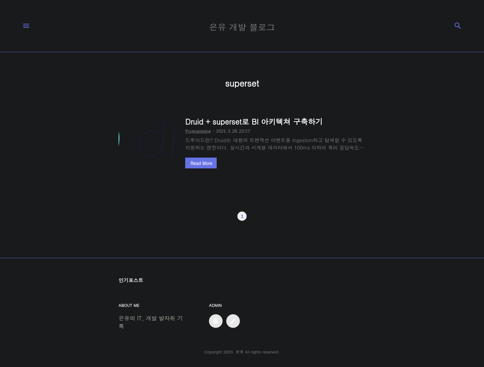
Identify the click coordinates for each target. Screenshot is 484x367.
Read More (201, 163)
